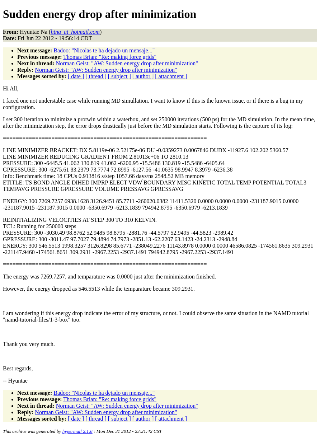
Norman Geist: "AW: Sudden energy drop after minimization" (127, 63)
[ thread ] (96, 76)
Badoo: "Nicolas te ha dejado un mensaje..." (104, 50)
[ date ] (76, 76)
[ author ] (143, 76)
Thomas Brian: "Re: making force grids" (109, 57)
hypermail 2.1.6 (77, 431)
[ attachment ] (171, 76)
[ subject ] (119, 76)
